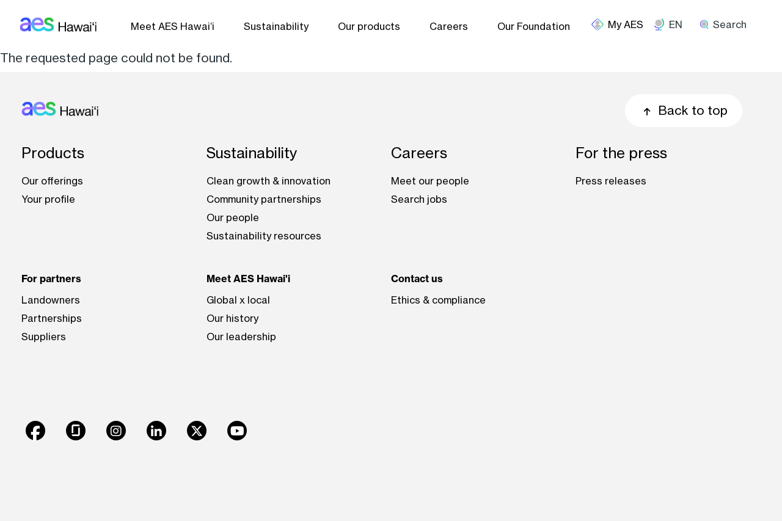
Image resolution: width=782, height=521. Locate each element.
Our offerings (52, 181)
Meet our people (430, 181)
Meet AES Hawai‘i (172, 26)
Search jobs (419, 199)
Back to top (684, 110)
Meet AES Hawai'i (248, 278)
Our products (369, 26)
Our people (232, 217)
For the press (621, 153)
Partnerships (51, 318)
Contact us (417, 278)
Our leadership (241, 336)
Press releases (611, 181)
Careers (448, 26)
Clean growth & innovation (268, 181)
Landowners (50, 300)
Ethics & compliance (438, 300)
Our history (232, 318)
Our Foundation (533, 26)
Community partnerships (263, 199)
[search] (727, 24)
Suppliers (43, 336)
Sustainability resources (263, 236)
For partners (51, 278)
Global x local (238, 300)
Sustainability (276, 26)
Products (52, 153)
